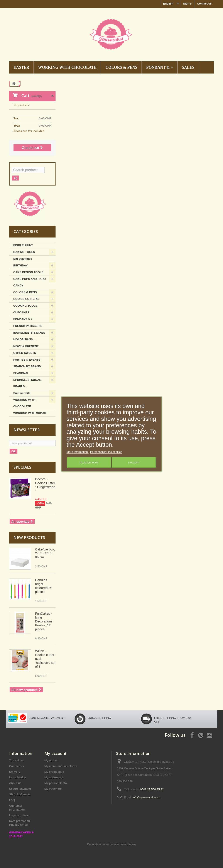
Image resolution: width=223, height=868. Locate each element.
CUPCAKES (21, 312)
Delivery (14, 771)
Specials (22, 467)
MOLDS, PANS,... (24, 339)
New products (29, 537)
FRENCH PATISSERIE (27, 326)
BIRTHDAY (20, 265)
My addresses (53, 777)
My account (55, 753)
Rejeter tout (89, 462)
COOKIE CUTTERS (26, 299)
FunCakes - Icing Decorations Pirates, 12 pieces (43, 621)
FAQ (12, 800)
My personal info (55, 783)
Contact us (204, 3)
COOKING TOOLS (25, 305)
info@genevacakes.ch (146, 797)
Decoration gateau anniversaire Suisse (111, 844)
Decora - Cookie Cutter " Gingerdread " (45, 485)
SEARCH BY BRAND (27, 366)
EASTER (21, 67)
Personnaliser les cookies (106, 451)
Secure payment (20, 788)
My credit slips (54, 771)
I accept (134, 462)
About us (15, 783)
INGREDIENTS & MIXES (29, 332)
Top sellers (16, 760)
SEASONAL (21, 373)
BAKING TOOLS (24, 252)
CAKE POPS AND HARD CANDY (29, 282)
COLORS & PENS (121, 67)
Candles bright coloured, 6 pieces (43, 586)
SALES (188, 67)
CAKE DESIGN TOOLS (28, 272)
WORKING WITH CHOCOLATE (67, 67)
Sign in (187, 3)
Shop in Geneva (19, 794)
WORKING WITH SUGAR (29, 413)
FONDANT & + (159, 67)
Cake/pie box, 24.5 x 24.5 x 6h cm (45, 553)
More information (78, 451)
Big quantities (22, 258)
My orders (51, 760)
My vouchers (53, 788)
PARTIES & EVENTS (26, 359)
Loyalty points (18, 815)
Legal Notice (17, 777)
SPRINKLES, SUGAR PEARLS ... (27, 383)
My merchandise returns (60, 766)
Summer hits (21, 393)
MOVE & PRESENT (26, 346)
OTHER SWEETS (24, 353)
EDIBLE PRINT (23, 245)
